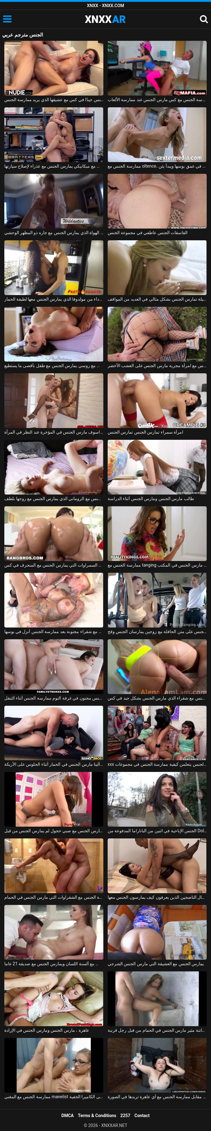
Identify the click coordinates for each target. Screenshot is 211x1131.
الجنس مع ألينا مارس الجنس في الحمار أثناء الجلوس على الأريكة (54, 764)
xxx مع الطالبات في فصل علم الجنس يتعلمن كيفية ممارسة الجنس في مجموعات (157, 764)
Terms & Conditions (97, 1115)
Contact (142, 1115)
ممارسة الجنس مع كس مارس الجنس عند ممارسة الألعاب (157, 99)
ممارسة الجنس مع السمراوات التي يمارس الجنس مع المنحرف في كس (54, 565)
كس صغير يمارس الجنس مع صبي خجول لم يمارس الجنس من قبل (54, 830)
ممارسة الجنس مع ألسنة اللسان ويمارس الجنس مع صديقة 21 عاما (54, 963)
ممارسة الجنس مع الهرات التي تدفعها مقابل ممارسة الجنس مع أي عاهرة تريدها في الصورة (157, 1096)
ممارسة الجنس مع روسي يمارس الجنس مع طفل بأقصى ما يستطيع (54, 365)
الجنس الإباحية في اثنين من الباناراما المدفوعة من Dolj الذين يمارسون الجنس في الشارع (157, 830)
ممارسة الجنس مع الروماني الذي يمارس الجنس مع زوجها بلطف (54, 498)
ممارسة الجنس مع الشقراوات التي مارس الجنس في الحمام (54, 897)
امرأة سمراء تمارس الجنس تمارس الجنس (145, 432)
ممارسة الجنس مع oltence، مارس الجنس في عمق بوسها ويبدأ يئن (157, 166)
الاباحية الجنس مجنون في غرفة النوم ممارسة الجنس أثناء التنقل (54, 698)
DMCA (67, 1115)
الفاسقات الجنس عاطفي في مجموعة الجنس (148, 232)
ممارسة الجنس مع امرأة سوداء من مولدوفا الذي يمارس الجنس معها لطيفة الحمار (54, 299)
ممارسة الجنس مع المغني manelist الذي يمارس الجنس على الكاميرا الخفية (54, 1096)
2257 (125, 1115)
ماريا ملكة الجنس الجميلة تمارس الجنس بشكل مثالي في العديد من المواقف (157, 299)
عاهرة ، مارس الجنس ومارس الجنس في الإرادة (46, 1030)
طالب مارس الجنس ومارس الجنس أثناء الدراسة (151, 498)
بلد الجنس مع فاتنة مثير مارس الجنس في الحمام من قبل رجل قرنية (157, 1030)
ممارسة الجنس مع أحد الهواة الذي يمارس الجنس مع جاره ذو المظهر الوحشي (54, 232)
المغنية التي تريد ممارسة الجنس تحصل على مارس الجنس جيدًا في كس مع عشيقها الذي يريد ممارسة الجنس (54, 99)
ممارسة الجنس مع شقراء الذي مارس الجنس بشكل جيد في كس (157, 698)
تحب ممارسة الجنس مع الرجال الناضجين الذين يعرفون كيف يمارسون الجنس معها (157, 897)
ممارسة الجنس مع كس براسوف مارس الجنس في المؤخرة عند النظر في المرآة (54, 432)
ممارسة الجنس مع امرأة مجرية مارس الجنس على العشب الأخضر (157, 365)
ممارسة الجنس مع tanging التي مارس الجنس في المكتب (157, 565)
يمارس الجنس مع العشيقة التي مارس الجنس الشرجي (156, 963)
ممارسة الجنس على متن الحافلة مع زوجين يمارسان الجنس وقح (157, 631)
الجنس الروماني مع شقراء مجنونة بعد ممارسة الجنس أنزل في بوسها (54, 631)
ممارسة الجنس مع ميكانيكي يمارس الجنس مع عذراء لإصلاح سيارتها (54, 166)
